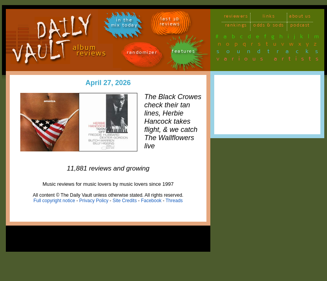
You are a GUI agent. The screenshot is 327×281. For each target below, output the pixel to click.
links (269, 17)
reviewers (236, 17)
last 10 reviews (170, 23)
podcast (300, 26)
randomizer (142, 53)
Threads (174, 200)
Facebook (151, 200)
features (183, 52)
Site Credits (124, 200)
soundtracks (271, 53)
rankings (236, 26)
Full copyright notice (54, 200)
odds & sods (268, 26)
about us (300, 17)
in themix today (124, 24)
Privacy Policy (93, 200)
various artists (270, 60)
